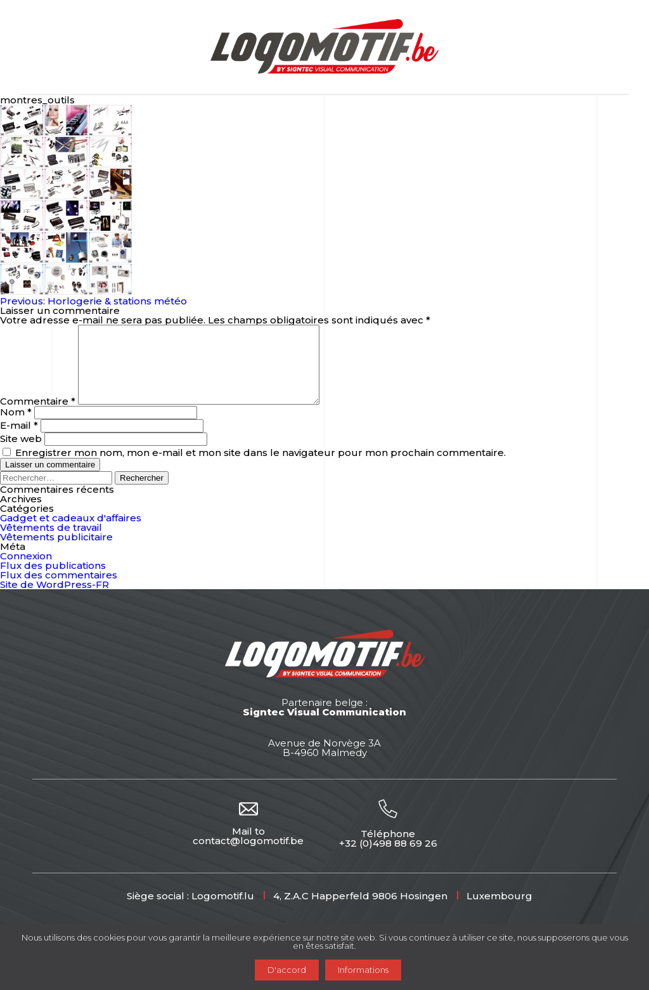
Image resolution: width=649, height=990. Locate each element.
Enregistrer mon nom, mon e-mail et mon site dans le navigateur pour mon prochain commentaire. (260, 468)
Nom (16, 427)
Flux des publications (53, 581)
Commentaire (37, 416)
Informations (363, 970)
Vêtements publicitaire (56, 552)
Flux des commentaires (58, 590)
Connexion (26, 571)
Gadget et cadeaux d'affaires (70, 533)
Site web (21, 454)
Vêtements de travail (51, 543)
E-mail (19, 440)
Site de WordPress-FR (54, 600)
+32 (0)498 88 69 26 (388, 858)
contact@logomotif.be (248, 856)
